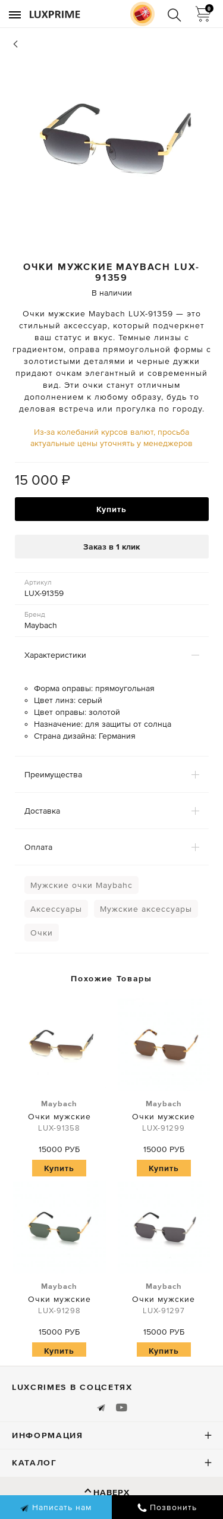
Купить (111, 509)
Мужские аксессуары (146, 909)
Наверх (111, 1492)
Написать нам (56, 1507)
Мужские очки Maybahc (81, 885)
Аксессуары (56, 909)
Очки (41, 932)
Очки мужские (59, 1116)
